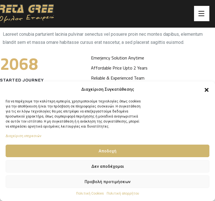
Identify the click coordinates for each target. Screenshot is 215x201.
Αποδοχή (107, 151)
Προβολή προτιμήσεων (107, 181)
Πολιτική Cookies (90, 193)
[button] (206, 89)
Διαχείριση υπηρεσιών (23, 136)
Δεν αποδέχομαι (107, 166)
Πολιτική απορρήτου (123, 193)
